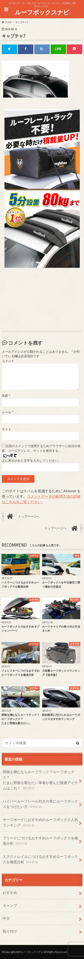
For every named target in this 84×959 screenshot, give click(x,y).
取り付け (10, 931)
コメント (8, 361)
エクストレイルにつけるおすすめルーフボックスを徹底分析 (40, 859)
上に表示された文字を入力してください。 (31, 460)
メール (7, 412)
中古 (6, 918)
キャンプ (10, 905)
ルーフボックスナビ (42, 12)
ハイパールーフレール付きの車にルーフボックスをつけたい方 (40, 804)
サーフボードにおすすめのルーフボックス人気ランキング (40, 822)
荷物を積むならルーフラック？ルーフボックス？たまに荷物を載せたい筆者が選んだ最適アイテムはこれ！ (40, 780)
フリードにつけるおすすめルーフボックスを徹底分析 (40, 841)
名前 (6, 395)
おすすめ (10, 892)
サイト (6, 429)
